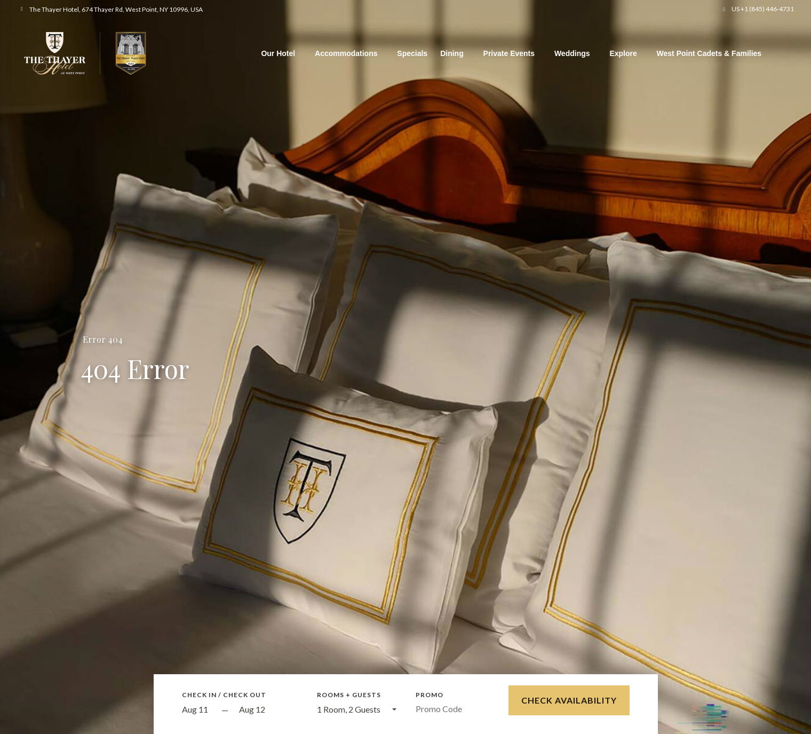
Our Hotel (278, 53)
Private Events (509, 53)
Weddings (572, 53)
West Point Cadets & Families (709, 53)
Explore (623, 53)
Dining (452, 53)
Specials (412, 53)
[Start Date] (199, 709)
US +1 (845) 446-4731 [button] (763, 9)
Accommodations (346, 53)
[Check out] (268, 709)
